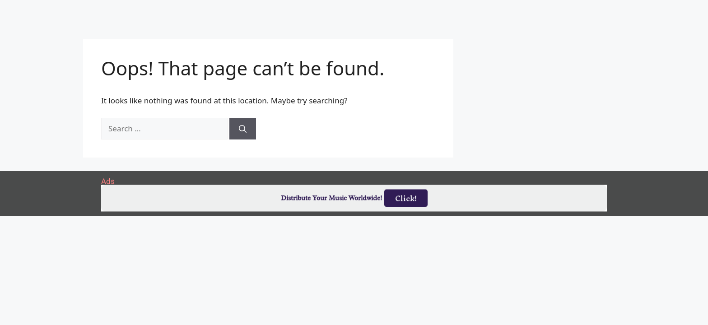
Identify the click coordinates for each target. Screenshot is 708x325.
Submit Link (407, 10)
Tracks (357, 10)
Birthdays (464, 10)
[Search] (242, 128)
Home (234, 10)
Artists (273, 10)
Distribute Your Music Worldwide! (331, 199)
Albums (315, 10)
